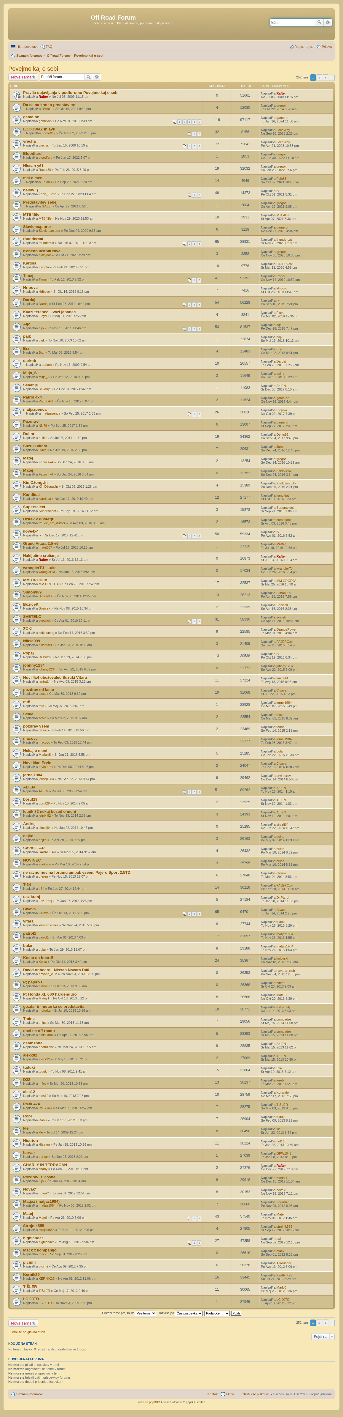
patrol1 (29, 933)
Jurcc (43, 450)
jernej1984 (284, 702)
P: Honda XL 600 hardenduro (50, 994)
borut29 (30, 799)
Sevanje (30, 385)
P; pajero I (32, 982)
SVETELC (32, 616)
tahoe (43, 730)
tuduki (281, 922)
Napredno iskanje (328, 22)
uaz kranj (31, 897)
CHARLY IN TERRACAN (45, 1165)
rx (278, 191)
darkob (29, 360)
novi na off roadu (39, 1031)
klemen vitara (48, 925)
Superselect (34, 507)
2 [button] (319, 77)
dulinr (281, 373)
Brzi (27, 348)
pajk (27, 336)
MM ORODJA (35, 580)
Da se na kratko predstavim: (49, 105)
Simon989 (32, 592)
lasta (42, 693)
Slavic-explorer (37, 226)
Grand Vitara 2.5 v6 (40, 543)
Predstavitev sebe (39, 202)
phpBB (153, 1402)
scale (43, 718)
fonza (281, 715)
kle (25, 1128)
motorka (45, 1010)
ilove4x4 (31, 531)
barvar (29, 1152)
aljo (41, 328)
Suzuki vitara (35, 446)
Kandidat (31, 494)
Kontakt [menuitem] (213, 1394)
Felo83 (47, 182)
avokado (45, 864)
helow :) (30, 190)
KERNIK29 (47, 1278)
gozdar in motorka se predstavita (53, 1006)
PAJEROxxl (285, 264)
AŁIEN (281, 386)
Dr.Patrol (45, 657)
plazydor (45, 255)
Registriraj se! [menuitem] (304, 46)
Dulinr (28, 434)
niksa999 (45, 645)
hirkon (43, 986)
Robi (27, 1116)
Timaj (28, 275)
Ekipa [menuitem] (230, 1394)
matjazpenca (35, 409)
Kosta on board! (38, 957)
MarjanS (45, 754)
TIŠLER (282, 1104)
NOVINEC (32, 860)
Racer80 (45, 169)
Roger (281, 276)
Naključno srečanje (41, 555)
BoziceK (31, 604)
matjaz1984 (285, 934)
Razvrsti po (180, 1313)
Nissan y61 (33, 165)
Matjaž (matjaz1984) (41, 1201)
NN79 (43, 425)
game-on (31, 117)
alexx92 (30, 1055)
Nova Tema (21, 77)
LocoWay (48, 133)
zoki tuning (47, 632)
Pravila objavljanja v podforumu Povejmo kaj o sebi (71, 92)
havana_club (48, 974)
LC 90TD (31, 1299)
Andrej (29, 823)
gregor (281, 105)
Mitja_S (30, 373)
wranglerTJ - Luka (40, 568)
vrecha (29, 141)
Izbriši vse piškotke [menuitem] (255, 1394)
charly (43, 1169)
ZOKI (28, 628)
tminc (43, 1022)
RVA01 (47, 109)
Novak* (29, 1189)
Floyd (43, 316)
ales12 (29, 1091)
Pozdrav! (31, 421)
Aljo (27, 324)
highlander (33, 1238)
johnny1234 (34, 665)
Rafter (43, 96)
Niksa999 (31, 641)
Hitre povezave (27, 46)
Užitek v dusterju (39, 519)
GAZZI (46, 206)
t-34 (41, 888)
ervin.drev (46, 767)
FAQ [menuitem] (49, 46)
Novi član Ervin (37, 763)
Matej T (44, 998)
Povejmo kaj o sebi (33, 68)
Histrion (30, 1140)
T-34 (27, 884)
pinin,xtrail (46, 1035)
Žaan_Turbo (48, 194)
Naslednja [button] (332, 78)
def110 (282, 1141)
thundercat (33, 239)
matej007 (45, 547)
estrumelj (283, 1007)
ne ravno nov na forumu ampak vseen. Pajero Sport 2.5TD (76, 872)
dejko (28, 836)
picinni (29, 1262)
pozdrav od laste (38, 689)
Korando (283, 1092)
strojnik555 (47, 1230)
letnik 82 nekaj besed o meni (49, 811)
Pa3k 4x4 (31, 1104)
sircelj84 (45, 827)
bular (280, 751)
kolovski (282, 958)
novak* (44, 1193)
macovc (30, 738)
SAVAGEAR (34, 848)
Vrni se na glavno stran (28, 1332)
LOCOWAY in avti (39, 129)
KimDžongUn (35, 482)
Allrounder (284, 1263)
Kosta (43, 961)
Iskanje (319, 22)
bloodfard (45, 157)
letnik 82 (45, 815)
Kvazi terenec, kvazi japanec (49, 312)
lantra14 (45, 681)
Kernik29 (31, 1274)
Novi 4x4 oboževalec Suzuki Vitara (55, 677)
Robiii (43, 1120)
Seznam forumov (29, 1394)
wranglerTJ (47, 572)
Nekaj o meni (35, 750)
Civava (282, 690)
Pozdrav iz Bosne (39, 1177)
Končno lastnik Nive (41, 251)
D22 (26, 1079)
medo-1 (282, 1178)
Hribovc (30, 287)
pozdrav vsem (36, 726)
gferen (43, 876)
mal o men (32, 178)
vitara (28, 921)
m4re (42, 1083)
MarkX (281, 1287)
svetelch (45, 620)
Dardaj (29, 299)
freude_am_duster (52, 523)
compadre (284, 520)
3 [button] (325, 77)
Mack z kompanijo (40, 1250)
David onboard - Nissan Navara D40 (56, 970)
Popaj (28, 653)
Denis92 (282, 434)
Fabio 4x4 (46, 462)
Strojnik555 (33, 1226)
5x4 (279, 1068)
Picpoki (282, 410)
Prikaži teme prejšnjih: (129, 1313)
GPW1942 (284, 1153)
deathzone (32, 1043)
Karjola (29, 263)
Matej (28, 458)
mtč (26, 702)
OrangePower (287, 629)
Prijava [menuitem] (327, 46)
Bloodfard (32, 153)
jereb (280, 1080)
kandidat (45, 498)
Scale (28, 714)
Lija (41, 1181)
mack (43, 1254)
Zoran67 (283, 1202)
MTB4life (31, 214)
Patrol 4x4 (32, 397)
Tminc (29, 1018)
